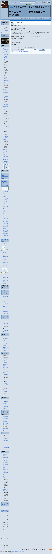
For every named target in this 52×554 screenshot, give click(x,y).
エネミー (5, 218)
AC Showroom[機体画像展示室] (5, 402)
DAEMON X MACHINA (6, 128)
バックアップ (45, 18)
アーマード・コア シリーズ (5, 292)
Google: (6, 164)
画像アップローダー (6, 393)
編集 (30, 18)
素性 (4, 262)
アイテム (5, 269)
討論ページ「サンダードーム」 (5, 151)
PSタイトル (5, 296)
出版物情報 (5, 416)
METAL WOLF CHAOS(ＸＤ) (5, 338)
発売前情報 (5, 233)
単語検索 (12, 4)
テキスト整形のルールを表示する (20, 56)
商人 (6, 272)
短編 (6, 383)
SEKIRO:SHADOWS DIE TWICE (6, 349)
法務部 (4, 139)
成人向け (6, 362)
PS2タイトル (6, 298)
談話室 (4, 230)
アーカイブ (5, 221)
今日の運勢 (5, 511)
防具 (4, 252)
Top (11, 7)
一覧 (15, 2)
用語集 (4, 226)
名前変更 (36, 18)
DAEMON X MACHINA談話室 (6, 134)
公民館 (4, 110)
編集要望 (5, 89)
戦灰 (4, 255)
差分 (40, 18)
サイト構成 (5, 104)
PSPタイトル (6, 309)
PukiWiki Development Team (18, 551)
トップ (11, 1)
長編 (6, 381)
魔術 (6, 256)
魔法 (4, 256)
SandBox (5, 103)
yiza (12, 552)
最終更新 (16, 4)
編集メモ (5, 90)
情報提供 (5, 283)
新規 (12, 2)
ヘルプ (20, 4)
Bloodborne (5, 342)
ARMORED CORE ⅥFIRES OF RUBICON (5, 183)
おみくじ (5, 154)
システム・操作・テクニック (5, 206)
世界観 (4, 277)
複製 (32, 18)
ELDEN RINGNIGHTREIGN (5, 176)
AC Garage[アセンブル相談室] (5, 407)
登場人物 (5, 210)
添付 (50, 18)
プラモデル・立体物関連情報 (5, 423)
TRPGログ (5, 467)
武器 (4, 247)
